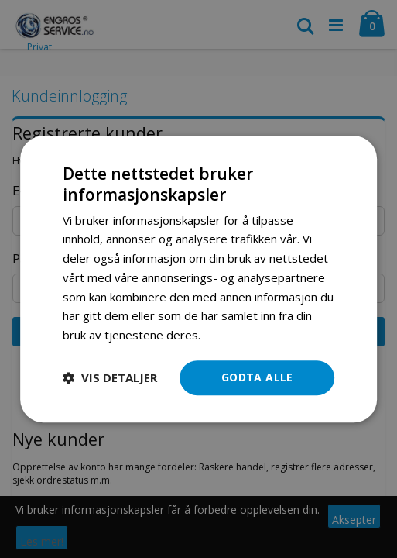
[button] (110, 377)
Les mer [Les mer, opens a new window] (226, 335)
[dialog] (198, 279)
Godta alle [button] (257, 377)
